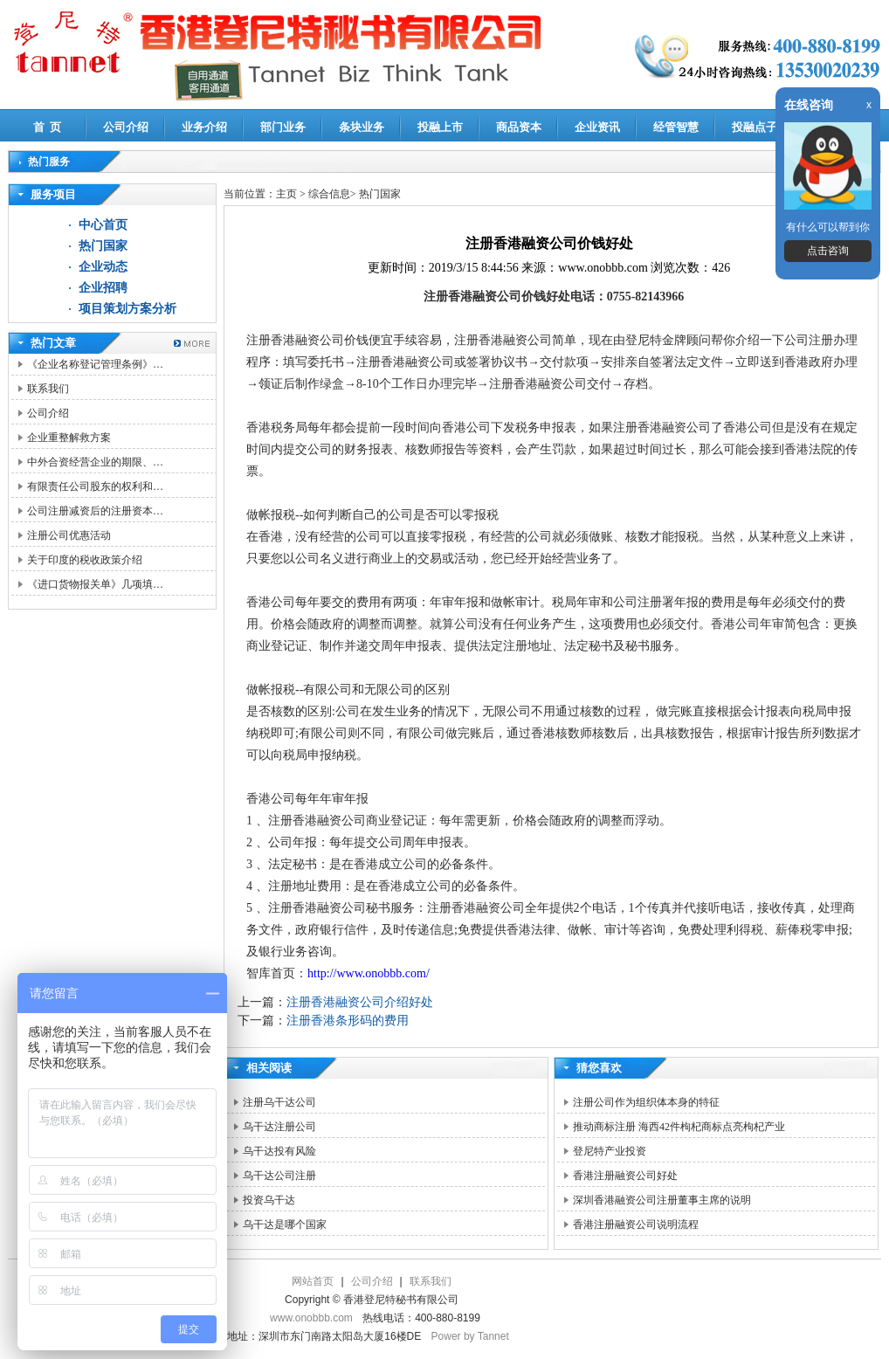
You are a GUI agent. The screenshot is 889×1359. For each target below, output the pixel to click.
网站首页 (313, 1281)
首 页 (47, 127)
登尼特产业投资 (609, 1151)
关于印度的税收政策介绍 (84, 560)
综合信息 (329, 194)
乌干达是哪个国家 (285, 1224)
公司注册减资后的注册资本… (95, 511)
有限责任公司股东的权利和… (95, 486)
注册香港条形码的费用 (347, 1020)
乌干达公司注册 (279, 1175)
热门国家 (103, 245)
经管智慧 (676, 127)
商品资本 (518, 127)
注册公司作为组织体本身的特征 (646, 1102)
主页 (286, 194)
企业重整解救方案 (69, 437)
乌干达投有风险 (279, 1151)
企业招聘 (103, 287)
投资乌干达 (269, 1200)
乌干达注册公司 (279, 1127)
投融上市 (440, 127)
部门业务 (283, 127)
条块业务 (361, 127)
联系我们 (48, 389)
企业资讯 (597, 127)
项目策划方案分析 (127, 308)
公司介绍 (125, 127)
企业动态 (103, 266)
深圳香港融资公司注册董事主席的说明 (662, 1200)
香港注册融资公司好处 (625, 1175)
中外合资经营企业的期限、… (95, 462)
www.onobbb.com (311, 1318)
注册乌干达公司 (279, 1102)
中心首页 (103, 224)
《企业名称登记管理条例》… (95, 364)
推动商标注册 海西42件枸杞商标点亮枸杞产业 (679, 1127)
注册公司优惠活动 (69, 535)
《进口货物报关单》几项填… (95, 584)
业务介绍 (204, 127)
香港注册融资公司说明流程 (636, 1224)
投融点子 (754, 127)
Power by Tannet (470, 1336)
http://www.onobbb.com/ (368, 973)
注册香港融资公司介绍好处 (359, 1002)
